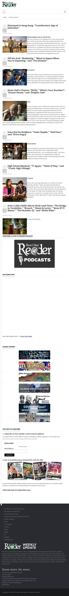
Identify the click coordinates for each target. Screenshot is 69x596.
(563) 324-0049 (6, 574)
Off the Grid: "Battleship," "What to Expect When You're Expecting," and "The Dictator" (33, 59)
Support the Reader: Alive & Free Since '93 (17, 516)
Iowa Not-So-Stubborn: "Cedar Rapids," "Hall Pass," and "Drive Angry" (35, 133)
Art (5, 534)
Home (5, 17)
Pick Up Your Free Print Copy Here (14, 509)
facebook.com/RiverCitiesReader (12, 582)
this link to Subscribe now (18, 490)
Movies (6, 532)
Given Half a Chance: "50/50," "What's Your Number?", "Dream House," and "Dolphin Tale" (36, 91)
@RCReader (5, 585)
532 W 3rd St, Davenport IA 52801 (12, 572)
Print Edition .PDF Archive (11, 511)
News (6, 522)
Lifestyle (6, 537)
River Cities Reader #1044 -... (11, 336)
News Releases (8, 539)
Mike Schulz (8, 33)
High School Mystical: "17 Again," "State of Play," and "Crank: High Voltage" (36, 167)
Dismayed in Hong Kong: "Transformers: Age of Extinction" (33, 26)
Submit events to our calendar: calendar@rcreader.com (19, 580)
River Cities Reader (26, 336)
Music (6, 529)
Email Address (9, 448)
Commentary (8, 524)
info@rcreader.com (8, 576)
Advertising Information (11, 514)
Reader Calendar (9, 519)
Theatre (6, 527)
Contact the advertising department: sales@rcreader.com (19, 578)
